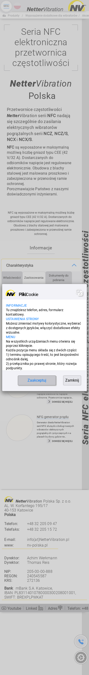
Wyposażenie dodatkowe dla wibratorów (51, 15)
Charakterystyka (19, 328)
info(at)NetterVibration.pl (48, 602)
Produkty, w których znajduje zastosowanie (30, 394)
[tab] (12, 340)
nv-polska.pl (37, 608)
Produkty (13, 15)
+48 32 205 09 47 (42, 587)
